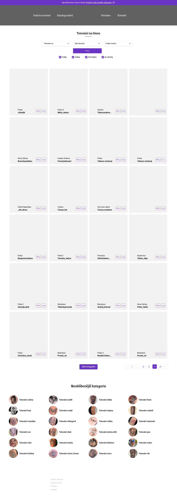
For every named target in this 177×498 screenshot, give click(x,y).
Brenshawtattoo (25, 161)
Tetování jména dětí (108, 432)
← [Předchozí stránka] (126, 366)
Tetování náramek (147, 421)
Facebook (100, 480)
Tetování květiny (26, 453)
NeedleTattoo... (104, 355)
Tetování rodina (26, 400)
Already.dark (23, 307)
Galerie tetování (41, 15)
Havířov (100, 110)
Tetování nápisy (106, 410)
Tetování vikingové (67, 421)
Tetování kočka (66, 443)
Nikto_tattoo (63, 112)
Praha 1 (61, 256)
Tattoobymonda (65, 307)
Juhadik (21, 112)
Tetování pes (144, 432)
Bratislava (61, 304)
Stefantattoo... (104, 258)
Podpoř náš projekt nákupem (99, 2)
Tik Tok (99, 491)
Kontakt (122, 15)
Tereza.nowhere (104, 210)
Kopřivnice (141, 256)
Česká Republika (24, 207)
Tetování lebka (105, 400)
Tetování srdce (145, 443)
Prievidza (101, 256)
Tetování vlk (144, 453)
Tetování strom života (69, 453)
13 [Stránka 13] (149, 366)
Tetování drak (65, 432)
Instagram (100, 486)
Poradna (105, 15)
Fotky (64, 57)
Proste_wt (62, 355)
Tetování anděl (65, 400)
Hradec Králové (64, 158)
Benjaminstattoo (25, 258)
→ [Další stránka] (166, 366)
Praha (20, 110)
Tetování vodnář (146, 410)
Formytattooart (64, 161)
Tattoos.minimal (104, 161)
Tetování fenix (145, 400)
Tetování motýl (65, 410)
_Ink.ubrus (22, 210)
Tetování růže (25, 443)
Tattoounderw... (104, 112)
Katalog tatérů (65, 15)
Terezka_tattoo (64, 258)
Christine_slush (25, 355)
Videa (77, 57)
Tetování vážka (105, 421)
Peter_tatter (142, 307)
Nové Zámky (23, 158)
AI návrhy (109, 57)
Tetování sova (105, 453)
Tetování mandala (27, 421)
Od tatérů (92, 57)
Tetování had (25, 410)
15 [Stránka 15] (160, 366)
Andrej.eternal (103, 307)
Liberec (60, 207)
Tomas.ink (62, 210)
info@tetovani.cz (143, 487)
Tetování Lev (25, 432)
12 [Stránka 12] (143, 366)
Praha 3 (61, 110)
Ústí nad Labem (103, 207)
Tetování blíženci (106, 443)
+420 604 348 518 (144, 479)
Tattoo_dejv (142, 258)
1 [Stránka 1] (132, 366)
